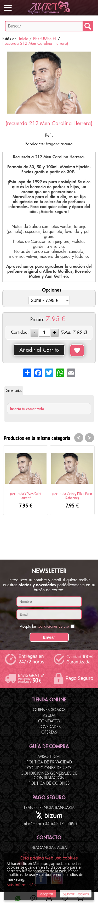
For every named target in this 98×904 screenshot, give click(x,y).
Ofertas (49, 732)
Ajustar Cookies (75, 893)
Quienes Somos (49, 710)
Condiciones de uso (53, 626)
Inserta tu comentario (27, 409)
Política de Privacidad (49, 762)
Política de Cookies (49, 783)
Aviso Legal (49, 757)
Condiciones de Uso (49, 768)
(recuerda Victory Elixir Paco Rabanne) (72, 495)
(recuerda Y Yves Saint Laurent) (25, 495)
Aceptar (46, 893)
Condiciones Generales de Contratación (49, 776)
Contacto (49, 721)
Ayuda (49, 716)
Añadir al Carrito (39, 350)
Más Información (21, 884)
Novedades (49, 727)
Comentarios (14, 390)
